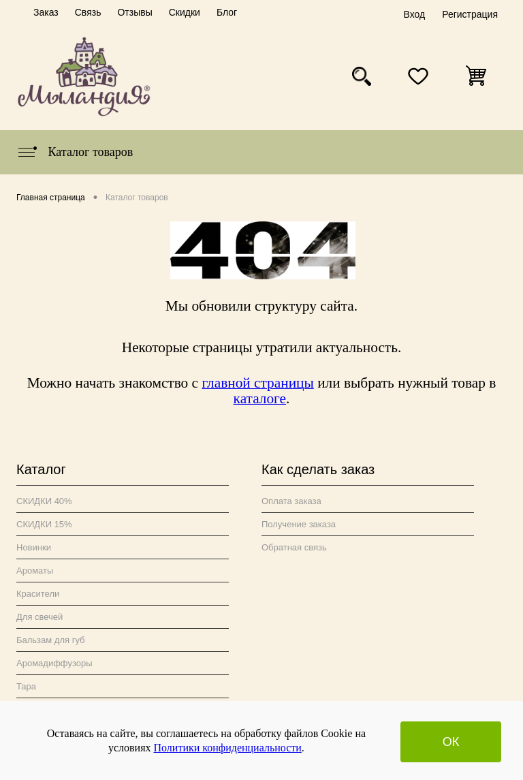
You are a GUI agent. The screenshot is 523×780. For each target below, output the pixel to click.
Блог (227, 12)
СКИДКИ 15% (44, 524)
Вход (414, 14)
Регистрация (470, 14)
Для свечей (39, 617)
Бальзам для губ (50, 640)
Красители (37, 594)
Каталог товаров (74, 152)
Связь (88, 12)
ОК (451, 742)
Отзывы (134, 12)
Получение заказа (299, 524)
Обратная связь (294, 547)
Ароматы (34, 570)
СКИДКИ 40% (44, 501)
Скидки (184, 12)
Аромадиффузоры (54, 663)
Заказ (46, 12)
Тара (26, 686)
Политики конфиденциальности (228, 747)
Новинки (33, 547)
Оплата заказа (291, 501)
